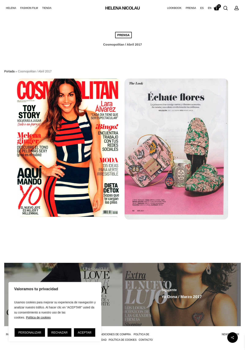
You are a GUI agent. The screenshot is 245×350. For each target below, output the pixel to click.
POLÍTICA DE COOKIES (123, 339)
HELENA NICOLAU (122, 8)
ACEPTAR (84, 332)
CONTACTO (146, 339)
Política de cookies (38, 317)
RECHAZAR (59, 332)
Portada (9, 71)
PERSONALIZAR (29, 332)
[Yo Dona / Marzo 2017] (181, 294)
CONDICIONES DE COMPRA (114, 334)
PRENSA (123, 35)
